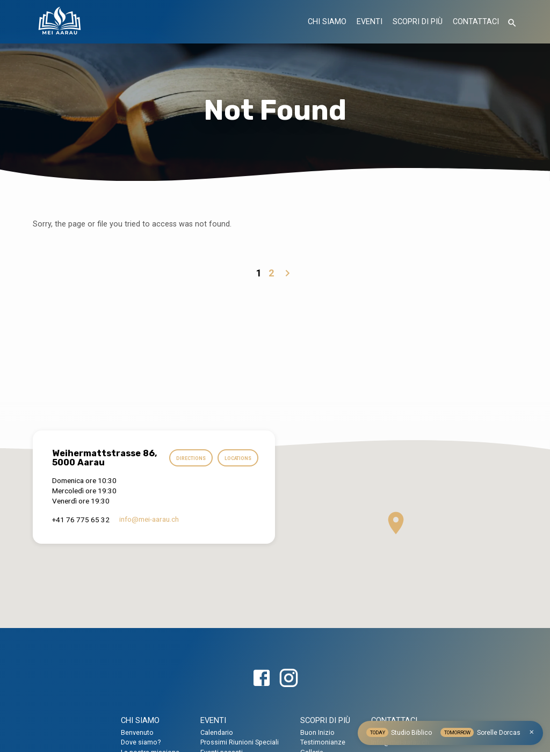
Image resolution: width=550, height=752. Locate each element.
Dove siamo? (141, 742)
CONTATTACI (476, 21)
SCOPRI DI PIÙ (418, 21)
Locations (237, 477)
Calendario (216, 732)
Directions (235, 456)
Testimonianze (322, 742)
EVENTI (369, 21)
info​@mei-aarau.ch (149, 536)
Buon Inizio (317, 732)
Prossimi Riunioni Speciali (239, 742)
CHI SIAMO (327, 21)
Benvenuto (137, 732)
